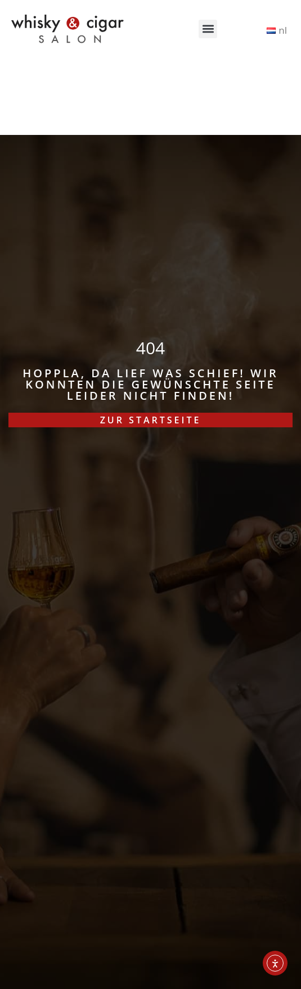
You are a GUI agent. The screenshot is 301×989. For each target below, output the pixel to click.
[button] (208, 29)
